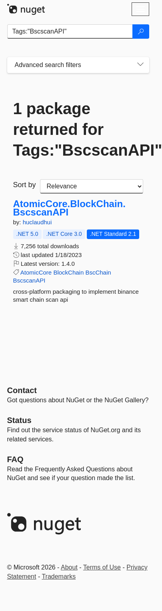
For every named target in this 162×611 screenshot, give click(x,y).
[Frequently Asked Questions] (15, 459)
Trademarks (59, 576)
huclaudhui (37, 222)
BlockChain (68, 272)
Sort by (24, 185)
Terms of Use (102, 567)
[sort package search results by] (91, 186)
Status (19, 420)
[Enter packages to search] (70, 31)
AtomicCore (36, 272)
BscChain (98, 272)
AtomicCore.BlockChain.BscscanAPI (69, 208)
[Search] (140, 31)
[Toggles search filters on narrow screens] (140, 65)
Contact (22, 390)
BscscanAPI (29, 280)
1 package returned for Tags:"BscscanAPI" (78, 129)
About (69, 567)
